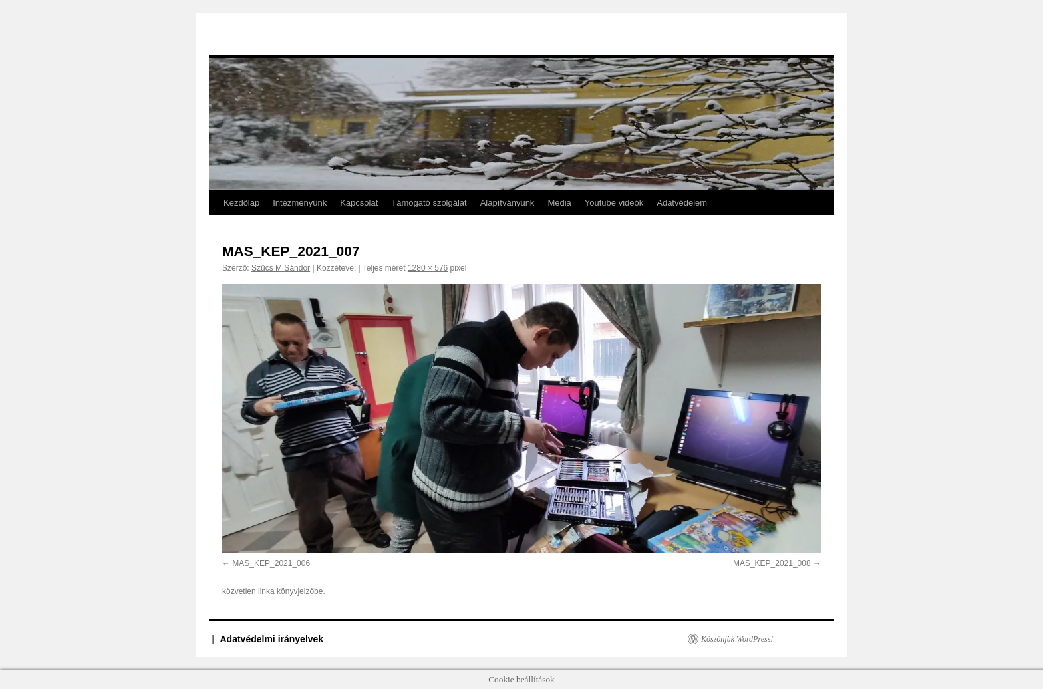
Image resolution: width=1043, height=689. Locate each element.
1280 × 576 (428, 268)
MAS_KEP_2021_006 (271, 563)
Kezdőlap (241, 202)
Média (559, 202)
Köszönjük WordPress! (737, 639)
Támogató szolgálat (428, 202)
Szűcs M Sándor (280, 268)
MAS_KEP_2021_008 (772, 563)
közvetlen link (246, 591)
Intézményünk (300, 202)
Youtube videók (614, 202)
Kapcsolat (359, 202)
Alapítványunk (507, 202)
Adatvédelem (682, 202)
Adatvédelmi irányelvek (272, 639)
